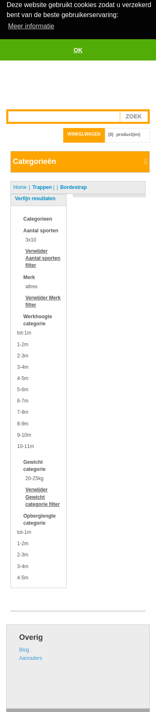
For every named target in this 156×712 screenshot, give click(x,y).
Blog (24, 649)
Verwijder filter (42, 257)
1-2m (22, 344)
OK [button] (78, 50)
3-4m (22, 366)
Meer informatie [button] (31, 26)
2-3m (22, 355)
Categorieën (34, 160)
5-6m (22, 389)
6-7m (22, 400)
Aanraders (30, 657)
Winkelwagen (84, 133)
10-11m (25, 445)
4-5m (22, 377)
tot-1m (24, 332)
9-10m (24, 434)
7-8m (22, 412)
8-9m (22, 423)
